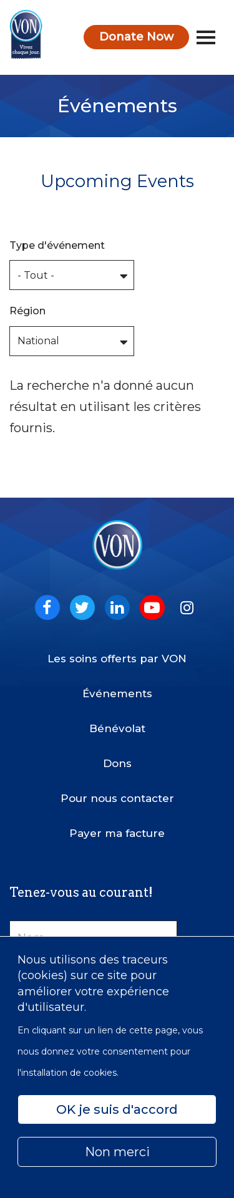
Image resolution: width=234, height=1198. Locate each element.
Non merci (117, 1151)
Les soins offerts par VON (117, 658)
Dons (117, 763)
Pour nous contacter (117, 798)
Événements (117, 693)
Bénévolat (117, 728)
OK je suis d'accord (117, 1109)
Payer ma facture (117, 833)
